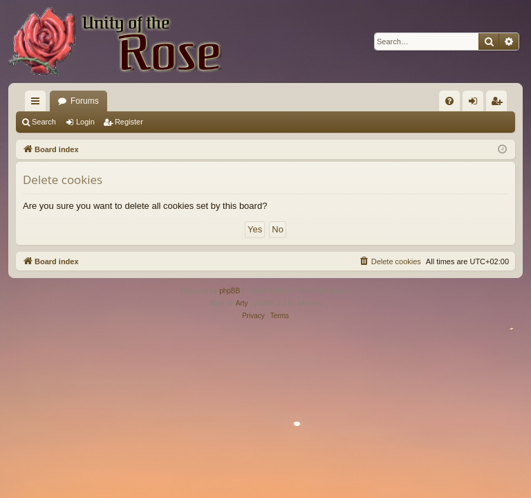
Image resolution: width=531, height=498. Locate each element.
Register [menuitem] (499, 103)
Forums (85, 101)
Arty (242, 303)
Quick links (38, 103)
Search (44, 122)
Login (85, 122)
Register (129, 122)
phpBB (229, 291)
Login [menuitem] (476, 103)
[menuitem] (449, 101)
